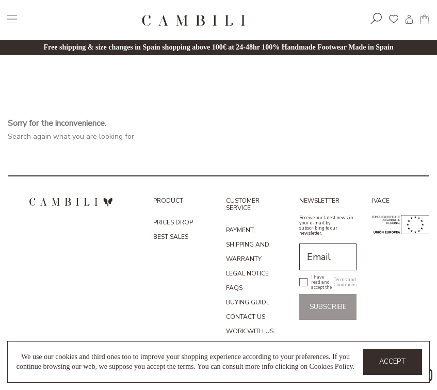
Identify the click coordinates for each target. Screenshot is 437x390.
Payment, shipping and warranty (247, 244)
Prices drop (173, 222)
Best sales (170, 237)
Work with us (249, 331)
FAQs (234, 288)
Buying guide (248, 302)
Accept (392, 361)
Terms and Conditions (345, 282)
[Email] (328, 257)
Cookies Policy (330, 366)
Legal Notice (247, 273)
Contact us (245, 317)
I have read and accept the (334, 282)
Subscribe (328, 307)
